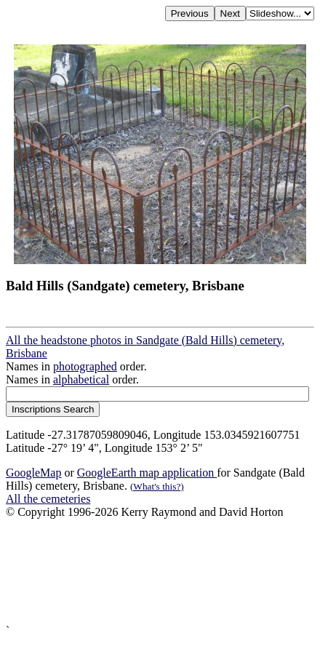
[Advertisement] (160, 571)
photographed (85, 366)
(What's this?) (157, 486)
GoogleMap (33, 472)
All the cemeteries (48, 499)
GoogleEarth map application (147, 472)
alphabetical (81, 379)
